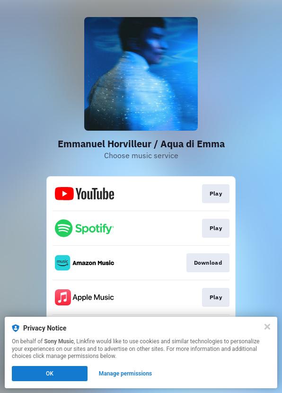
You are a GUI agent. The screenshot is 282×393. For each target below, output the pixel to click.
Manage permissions (125, 373)
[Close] (267, 326)
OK (49, 373)
